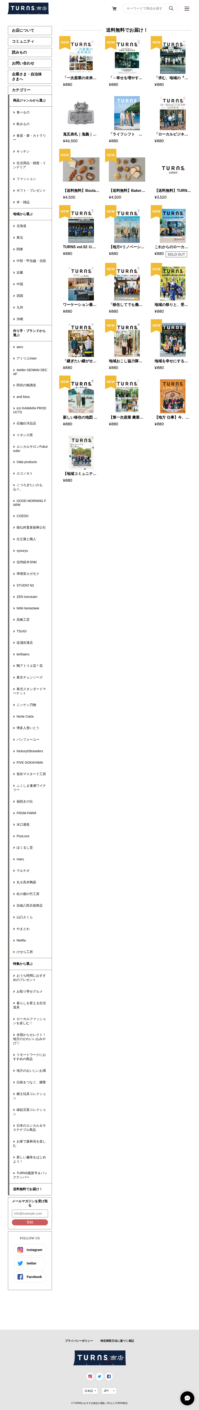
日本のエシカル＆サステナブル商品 (29, 1128)
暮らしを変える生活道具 (29, 1005)
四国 (20, 296)
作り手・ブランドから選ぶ (29, 333)
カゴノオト (25, 473)
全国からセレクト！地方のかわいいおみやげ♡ (29, 1039)
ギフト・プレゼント (31, 190)
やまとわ (23, 929)
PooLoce (23, 836)
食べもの (23, 112)
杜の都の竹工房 (28, 894)
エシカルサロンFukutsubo (30, 449)
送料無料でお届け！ (27, 1189)
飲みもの (23, 124)
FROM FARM (26, 813)
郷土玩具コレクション (29, 1096)
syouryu (22, 550)
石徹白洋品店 (26, 423)
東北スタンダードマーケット (29, 691)
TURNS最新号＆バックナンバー (30, 1175)
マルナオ (23, 870)
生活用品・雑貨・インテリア (29, 165)
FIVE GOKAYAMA (30, 762)
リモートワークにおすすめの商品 (29, 1057)
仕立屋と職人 (26, 539)
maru (20, 859)
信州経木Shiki (27, 562)
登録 (30, 1222)
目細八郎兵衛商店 (30, 905)
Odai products (27, 462)
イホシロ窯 (25, 435)
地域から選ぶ (23, 214)
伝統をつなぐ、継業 (31, 1082)
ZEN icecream (27, 597)
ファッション (26, 179)
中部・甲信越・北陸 (31, 261)
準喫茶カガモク (28, 574)
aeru (20, 347)
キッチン (23, 151)
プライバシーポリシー (79, 1340)
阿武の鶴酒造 (26, 385)
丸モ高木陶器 (26, 882)
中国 (20, 284)
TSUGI (22, 631)
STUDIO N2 (25, 585)
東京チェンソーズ (30, 677)
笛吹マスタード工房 (31, 774)
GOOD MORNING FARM (29, 503)
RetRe (21, 940)
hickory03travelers (30, 751)
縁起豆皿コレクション (29, 1112)
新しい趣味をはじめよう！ (29, 1159)
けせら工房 (25, 952)
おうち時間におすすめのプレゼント (29, 978)
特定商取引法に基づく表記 (117, 1340)
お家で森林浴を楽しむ (29, 1143)
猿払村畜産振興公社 (31, 527)
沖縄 (20, 319)
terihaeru (23, 654)
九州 (20, 307)
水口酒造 (23, 824)
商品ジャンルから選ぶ (29, 100)
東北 (20, 237)
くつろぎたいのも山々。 (28, 487)
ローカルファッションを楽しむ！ (29, 1021)
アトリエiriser (27, 358)
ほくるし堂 (25, 847)
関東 (20, 249)
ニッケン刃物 (26, 705)
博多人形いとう (28, 728)
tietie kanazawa (28, 608)
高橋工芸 (23, 619)
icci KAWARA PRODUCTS (29, 410)
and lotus (23, 397)
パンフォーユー (28, 739)
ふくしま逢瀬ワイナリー (29, 788)
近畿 (20, 272)
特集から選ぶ (23, 964)
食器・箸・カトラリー (29, 138)
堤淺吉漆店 (25, 642)
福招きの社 (25, 801)
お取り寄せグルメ (30, 991)
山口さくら (25, 917)
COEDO (22, 516)
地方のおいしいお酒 (31, 1070)
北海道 (21, 226)
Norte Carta (25, 716)
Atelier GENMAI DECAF (30, 372)
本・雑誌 (23, 202)
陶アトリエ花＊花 (30, 666)
